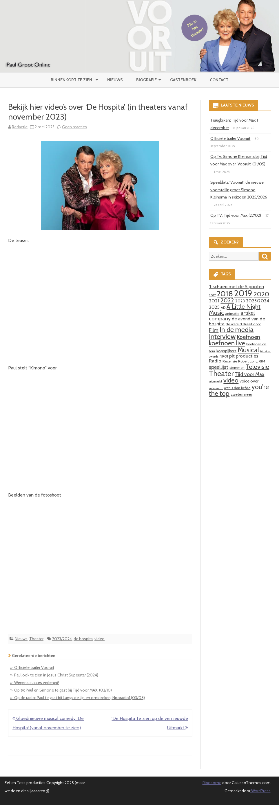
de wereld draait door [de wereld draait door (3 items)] (243, 324)
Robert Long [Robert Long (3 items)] (248, 361)
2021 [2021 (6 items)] (214, 301)
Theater (36, 638)
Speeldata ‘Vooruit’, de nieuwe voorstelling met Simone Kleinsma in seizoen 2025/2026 (238, 190)
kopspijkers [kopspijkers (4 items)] (226, 350)
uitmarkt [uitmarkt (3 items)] (215, 381)
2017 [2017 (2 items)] (212, 295)
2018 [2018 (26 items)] (225, 293)
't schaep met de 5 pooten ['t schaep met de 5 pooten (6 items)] (236, 286)
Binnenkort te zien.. (72, 79)
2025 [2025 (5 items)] (214, 307)
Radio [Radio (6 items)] (215, 361)
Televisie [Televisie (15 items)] (257, 366)
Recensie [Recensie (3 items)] (230, 361)
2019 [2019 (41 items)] (243, 293)
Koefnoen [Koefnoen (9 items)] (248, 336)
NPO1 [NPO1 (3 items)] (224, 356)
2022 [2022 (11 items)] (227, 300)
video (99, 638)
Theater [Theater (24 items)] (221, 373)
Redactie (20, 126)
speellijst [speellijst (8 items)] (218, 367)
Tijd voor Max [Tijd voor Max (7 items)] (249, 374)
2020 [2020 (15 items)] (261, 294)
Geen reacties (74, 126)
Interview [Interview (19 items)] (222, 336)
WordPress (260, 790)
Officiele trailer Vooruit (230, 138)
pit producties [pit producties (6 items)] (243, 356)
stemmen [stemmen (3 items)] (237, 367)
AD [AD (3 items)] (223, 307)
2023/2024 (62, 638)
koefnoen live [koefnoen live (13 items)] (227, 343)
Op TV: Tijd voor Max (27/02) (235, 215)
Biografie (146, 79)
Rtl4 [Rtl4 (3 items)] (262, 361)
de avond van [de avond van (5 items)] (245, 319)
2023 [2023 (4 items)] (240, 301)
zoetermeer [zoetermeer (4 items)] (241, 394)
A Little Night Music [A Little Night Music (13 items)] (234, 310)
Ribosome (212, 782)
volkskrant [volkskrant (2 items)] (216, 388)
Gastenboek (183, 79)
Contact (219, 79)
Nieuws (115, 79)
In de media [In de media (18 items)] (237, 329)
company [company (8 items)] (220, 318)
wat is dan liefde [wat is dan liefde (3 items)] (237, 388)
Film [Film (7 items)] (213, 330)
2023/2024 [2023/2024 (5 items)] (257, 301)
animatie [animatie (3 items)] (232, 313)
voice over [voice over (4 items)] (249, 381)
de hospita (83, 638)
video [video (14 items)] (230, 380)
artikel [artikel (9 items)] (247, 312)
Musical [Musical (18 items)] (248, 350)
